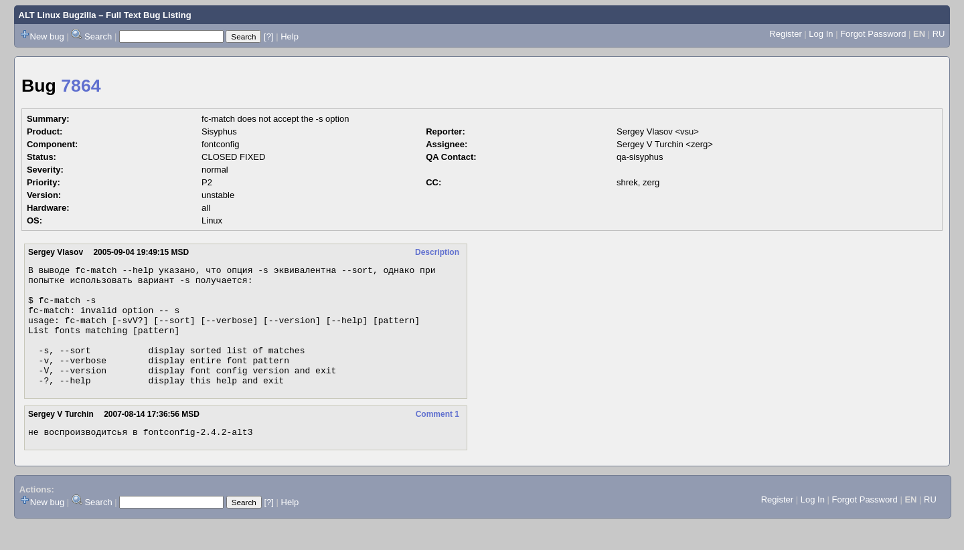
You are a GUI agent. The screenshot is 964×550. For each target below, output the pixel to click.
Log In (821, 34)
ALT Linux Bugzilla (57, 15)
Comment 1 (437, 438)
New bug (47, 36)
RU (939, 34)
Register (785, 34)
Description (437, 252)
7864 (80, 86)
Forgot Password (873, 34)
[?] (268, 36)
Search (98, 36)
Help (289, 36)
